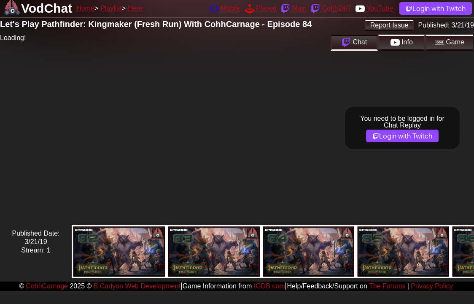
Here (135, 8)
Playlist (111, 8)
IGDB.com (269, 286)
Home (85, 8)
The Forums (387, 286)
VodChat (46, 8)
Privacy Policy (432, 286)
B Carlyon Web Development (137, 286)
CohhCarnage (47, 286)
